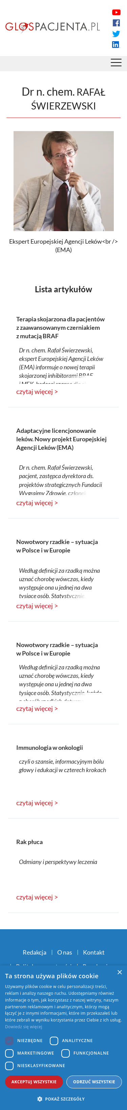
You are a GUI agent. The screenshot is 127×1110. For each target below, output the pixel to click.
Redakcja (34, 952)
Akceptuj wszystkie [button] (34, 1082)
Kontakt (94, 952)
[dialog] (63, 1037)
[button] (63, 1098)
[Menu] (116, 64)
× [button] (119, 972)
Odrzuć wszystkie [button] (94, 1082)
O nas (64, 952)
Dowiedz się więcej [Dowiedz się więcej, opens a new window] (23, 1027)
